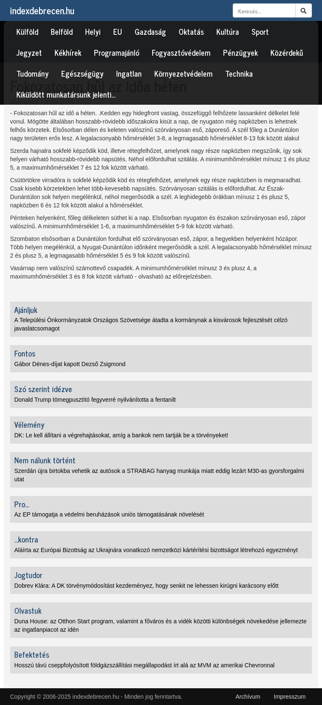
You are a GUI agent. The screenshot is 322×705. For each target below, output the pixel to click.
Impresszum (290, 696)
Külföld (27, 31)
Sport (260, 31)
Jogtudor (28, 574)
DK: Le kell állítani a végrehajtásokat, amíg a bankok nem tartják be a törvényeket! (121, 435)
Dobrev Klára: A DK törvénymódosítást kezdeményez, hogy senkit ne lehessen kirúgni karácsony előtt (146, 585)
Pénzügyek (240, 52)
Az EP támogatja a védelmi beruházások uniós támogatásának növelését (109, 514)
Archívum (248, 696)
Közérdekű (286, 52)
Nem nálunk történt (44, 460)
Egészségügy (82, 73)
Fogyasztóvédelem (181, 52)
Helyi (93, 31)
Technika (239, 73)
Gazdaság (150, 31)
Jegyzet (29, 52)
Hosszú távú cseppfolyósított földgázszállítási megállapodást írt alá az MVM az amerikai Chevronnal (144, 665)
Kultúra (227, 31)
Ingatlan (129, 73)
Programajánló (116, 52)
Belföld (62, 31)
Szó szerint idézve (43, 388)
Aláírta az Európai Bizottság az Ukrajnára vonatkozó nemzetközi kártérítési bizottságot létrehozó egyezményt (156, 550)
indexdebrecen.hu (42, 10)
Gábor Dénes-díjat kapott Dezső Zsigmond (69, 364)
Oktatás (191, 31)
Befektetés (31, 654)
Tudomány (32, 73)
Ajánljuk (25, 309)
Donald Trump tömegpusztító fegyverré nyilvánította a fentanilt (95, 399)
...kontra (26, 539)
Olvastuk (28, 610)
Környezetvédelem (183, 73)
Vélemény (29, 424)
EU (117, 31)
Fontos (24, 353)
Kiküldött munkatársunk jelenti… (66, 94)
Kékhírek (68, 52)
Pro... (21, 504)
